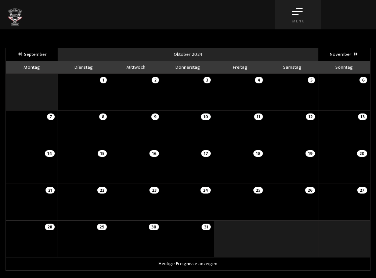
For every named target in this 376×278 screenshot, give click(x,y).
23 (154, 190)
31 (206, 227)
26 (310, 190)
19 (310, 153)
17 (206, 153)
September (32, 54)
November (344, 54)
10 (205, 116)
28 (49, 227)
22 (102, 190)
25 (258, 190)
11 (258, 116)
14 (49, 153)
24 (205, 190)
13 (363, 116)
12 (310, 116)
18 (258, 153)
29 (102, 227)
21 (50, 190)
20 (362, 153)
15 (102, 153)
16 (154, 153)
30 (153, 227)
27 (362, 190)
